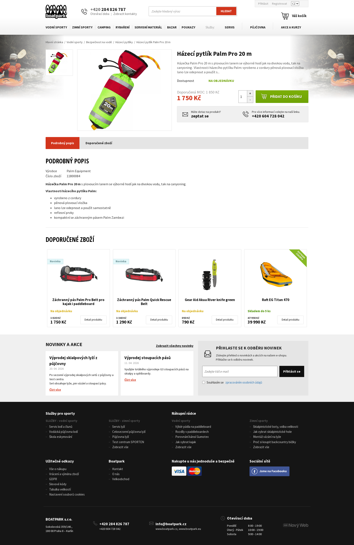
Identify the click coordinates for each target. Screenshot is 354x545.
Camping (104, 27)
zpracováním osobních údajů (243, 382)
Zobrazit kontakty (125, 14)
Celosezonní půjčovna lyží (128, 432)
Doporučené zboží (99, 143)
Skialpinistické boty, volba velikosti (275, 427)
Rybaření (122, 27)
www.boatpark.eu (190, 528)
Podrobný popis (62, 143)
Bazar (172, 27)
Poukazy (188, 27)
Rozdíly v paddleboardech (192, 432)
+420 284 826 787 (114, 523)
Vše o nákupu (57, 469)
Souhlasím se (232, 382)
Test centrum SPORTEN (128, 442)
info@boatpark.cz (171, 523)
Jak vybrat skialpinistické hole (272, 432)
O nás (116, 474)
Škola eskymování (60, 437)
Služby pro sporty (60, 413)
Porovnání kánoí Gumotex (192, 437)
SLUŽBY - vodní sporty (61, 421)
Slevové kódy (57, 484)
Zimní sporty (82, 27)
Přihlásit (263, 3)
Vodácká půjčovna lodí (63, 432)
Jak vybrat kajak (185, 442)
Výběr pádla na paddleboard (193, 427)
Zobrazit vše (120, 447)
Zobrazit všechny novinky (174, 346)
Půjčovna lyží (120, 437)
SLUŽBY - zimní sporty (124, 421)
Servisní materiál (148, 27)
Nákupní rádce (184, 413)
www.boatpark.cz (166, 528)
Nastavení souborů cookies (67, 494)
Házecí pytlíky (124, 42)
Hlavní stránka (54, 42)
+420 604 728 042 (268, 116)
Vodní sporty (56, 27)
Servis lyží (118, 427)
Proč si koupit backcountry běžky (274, 442)
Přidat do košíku (281, 97)
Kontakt (117, 469)
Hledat (226, 11)
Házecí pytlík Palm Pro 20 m (153, 42)
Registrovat (279, 3)
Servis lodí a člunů (60, 427)
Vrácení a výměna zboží (64, 474)
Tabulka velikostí (60, 489)
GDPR (53, 479)
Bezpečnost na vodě (99, 42)
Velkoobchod (120, 479)
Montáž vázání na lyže (267, 437)
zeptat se (200, 116)
